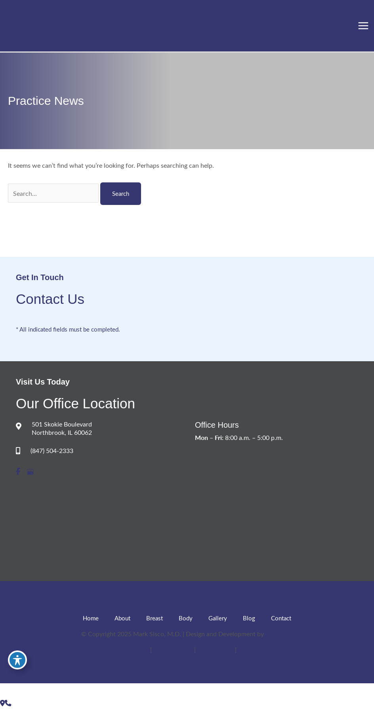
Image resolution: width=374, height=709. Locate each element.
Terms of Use (216, 649)
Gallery (217, 618)
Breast (154, 618)
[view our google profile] (30, 471)
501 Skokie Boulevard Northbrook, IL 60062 (62, 428)
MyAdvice (279, 633)
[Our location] (8, 702)
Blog (249, 618)
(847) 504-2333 (52, 450)
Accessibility (131, 649)
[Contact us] (2, 702)
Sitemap (249, 649)
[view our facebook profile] (18, 471)
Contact (281, 618)
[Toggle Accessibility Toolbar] (17, 659)
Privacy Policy (173, 649)
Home (91, 618)
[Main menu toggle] (363, 26)
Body (186, 618)
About (122, 618)
